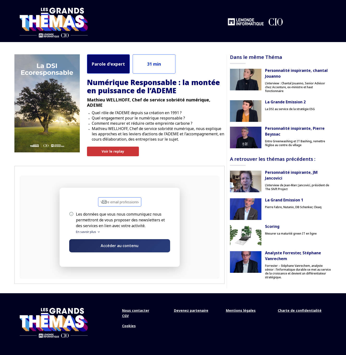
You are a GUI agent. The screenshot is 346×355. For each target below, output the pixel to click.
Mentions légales (241, 310)
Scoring (272, 226)
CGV (125, 315)
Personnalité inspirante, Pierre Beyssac (295, 131)
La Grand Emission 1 (284, 199)
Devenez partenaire (191, 310)
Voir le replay (113, 151)
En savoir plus (88, 231)
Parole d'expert (108, 63)
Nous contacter (135, 310)
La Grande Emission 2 (285, 101)
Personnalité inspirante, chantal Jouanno (296, 73)
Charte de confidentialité (299, 310)
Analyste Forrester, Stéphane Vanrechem (293, 255)
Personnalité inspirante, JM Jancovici (291, 175)
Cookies (129, 325)
